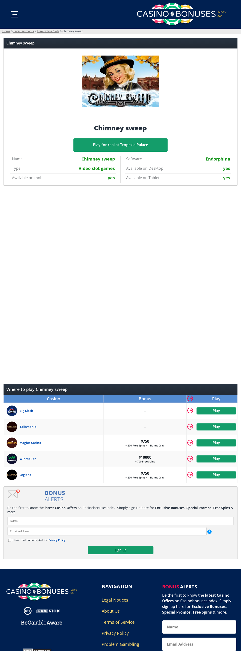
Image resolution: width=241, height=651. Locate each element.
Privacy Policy (56, 540)
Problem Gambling (120, 644)
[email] (107, 531)
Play (216, 410)
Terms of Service (118, 622)
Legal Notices (115, 600)
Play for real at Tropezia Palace (120, 144)
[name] (120, 521)
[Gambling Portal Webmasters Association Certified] (39, 636)
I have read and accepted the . (39, 540)
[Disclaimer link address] (48, 610)
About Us (111, 611)
